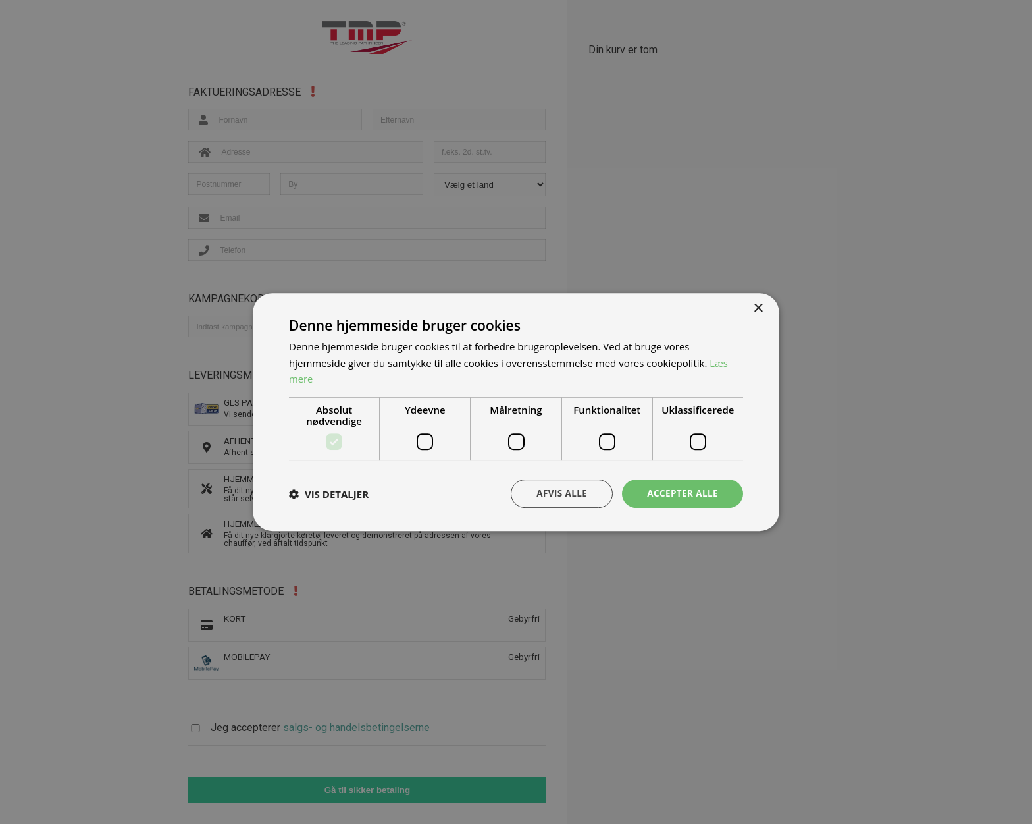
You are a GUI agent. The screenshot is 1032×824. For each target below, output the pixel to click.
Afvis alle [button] (558, 493)
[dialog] (516, 412)
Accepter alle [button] (681, 493)
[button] (329, 494)
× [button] (758, 308)
